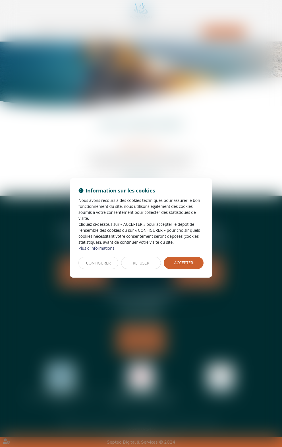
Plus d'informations (96, 248)
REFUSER (141, 263)
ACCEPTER (183, 262)
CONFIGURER (98, 263)
